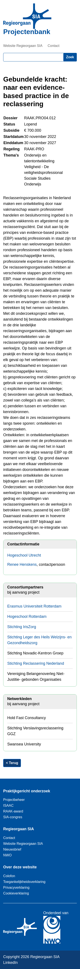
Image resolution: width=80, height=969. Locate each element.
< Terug (12, 763)
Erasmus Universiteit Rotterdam (34, 606)
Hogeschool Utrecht (24, 555)
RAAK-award (13, 811)
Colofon (9, 876)
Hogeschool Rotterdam (27, 616)
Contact (53, 46)
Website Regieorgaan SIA (22, 46)
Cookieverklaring (16, 893)
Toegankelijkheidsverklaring (24, 882)
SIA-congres (12, 817)
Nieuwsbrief (12, 849)
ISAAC (8, 805)
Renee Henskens (22, 564)
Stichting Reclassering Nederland (35, 663)
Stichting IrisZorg (21, 627)
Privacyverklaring (16, 887)
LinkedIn (10, 962)
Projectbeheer (14, 800)
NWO (7, 855)
